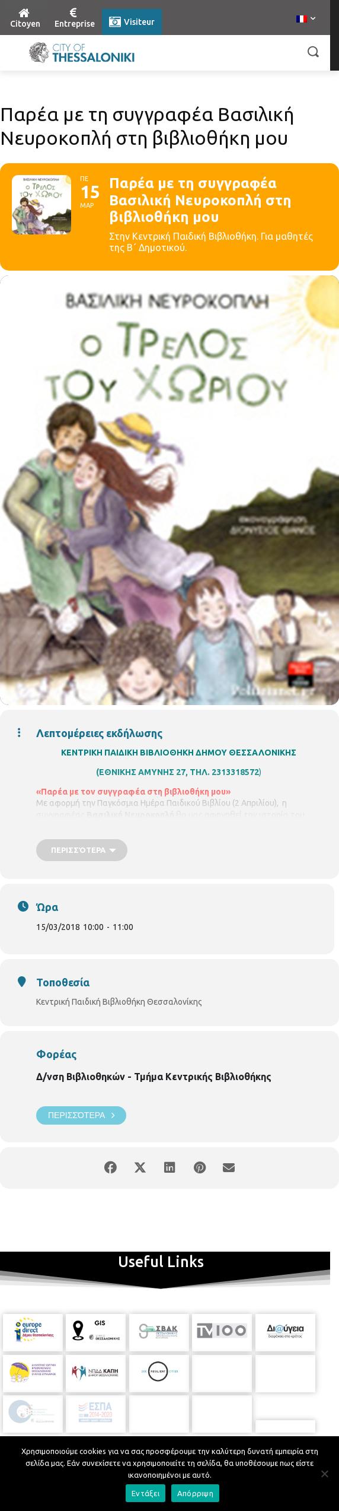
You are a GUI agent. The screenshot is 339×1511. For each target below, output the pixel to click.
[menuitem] (305, 19)
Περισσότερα (81, 1115)
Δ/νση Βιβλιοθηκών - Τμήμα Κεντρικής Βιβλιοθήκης (153, 1076)
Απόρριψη (195, 1493)
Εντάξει (145, 1493)
